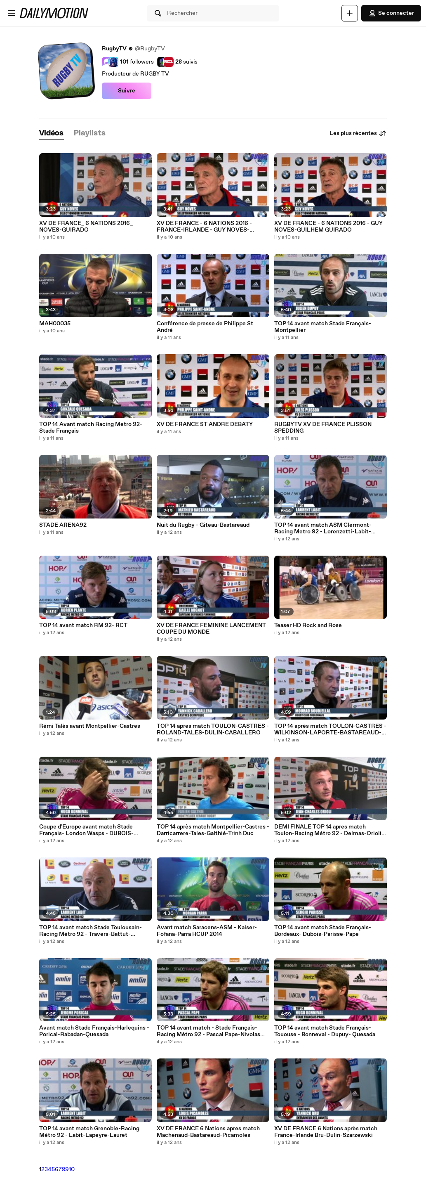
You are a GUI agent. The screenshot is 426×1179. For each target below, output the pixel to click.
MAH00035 (55, 323)
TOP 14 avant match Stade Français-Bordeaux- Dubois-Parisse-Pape (322, 931)
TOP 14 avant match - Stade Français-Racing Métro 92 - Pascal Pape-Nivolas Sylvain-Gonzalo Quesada (208, 1031)
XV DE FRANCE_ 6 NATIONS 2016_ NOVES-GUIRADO (86, 226)
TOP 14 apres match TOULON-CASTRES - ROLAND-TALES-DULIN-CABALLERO (213, 729)
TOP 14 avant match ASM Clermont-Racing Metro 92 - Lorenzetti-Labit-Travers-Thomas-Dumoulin (323, 528)
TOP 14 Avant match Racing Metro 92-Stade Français (90, 427)
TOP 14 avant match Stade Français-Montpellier (322, 327)
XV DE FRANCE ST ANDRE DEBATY (205, 424)
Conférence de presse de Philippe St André (205, 327)
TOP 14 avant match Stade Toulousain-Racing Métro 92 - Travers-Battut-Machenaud (90, 931)
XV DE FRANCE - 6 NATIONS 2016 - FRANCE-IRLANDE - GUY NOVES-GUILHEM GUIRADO (204, 226)
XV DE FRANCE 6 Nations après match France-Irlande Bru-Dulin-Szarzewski (325, 1132)
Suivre (126, 91)
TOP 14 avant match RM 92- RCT (83, 625)
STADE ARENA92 (63, 525)
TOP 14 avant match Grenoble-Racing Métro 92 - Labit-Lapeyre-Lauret (89, 1132)
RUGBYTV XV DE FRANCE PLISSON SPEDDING (323, 427)
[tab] (51, 133)
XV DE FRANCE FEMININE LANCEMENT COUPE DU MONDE (211, 628)
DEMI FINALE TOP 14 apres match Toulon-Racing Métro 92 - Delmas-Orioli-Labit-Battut (329, 830)
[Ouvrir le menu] (11, 13)
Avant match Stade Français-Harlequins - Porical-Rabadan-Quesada (94, 1031)
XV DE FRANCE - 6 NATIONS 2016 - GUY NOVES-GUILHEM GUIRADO (328, 226)
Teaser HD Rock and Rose (308, 625)
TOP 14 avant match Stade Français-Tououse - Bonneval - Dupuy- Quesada (324, 1031)
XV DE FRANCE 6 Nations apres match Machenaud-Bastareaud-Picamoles (208, 1132)
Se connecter (391, 13)
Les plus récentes (358, 133)
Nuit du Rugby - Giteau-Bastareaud (203, 525)
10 (72, 1169)
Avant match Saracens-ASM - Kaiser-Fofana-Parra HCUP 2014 (207, 931)
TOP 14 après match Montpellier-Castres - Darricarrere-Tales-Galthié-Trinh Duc (213, 830)
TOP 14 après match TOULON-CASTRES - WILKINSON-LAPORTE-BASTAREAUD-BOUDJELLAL (330, 729)
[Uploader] (349, 13)
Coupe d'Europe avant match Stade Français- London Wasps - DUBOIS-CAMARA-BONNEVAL (86, 830)
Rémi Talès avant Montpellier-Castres (89, 726)
